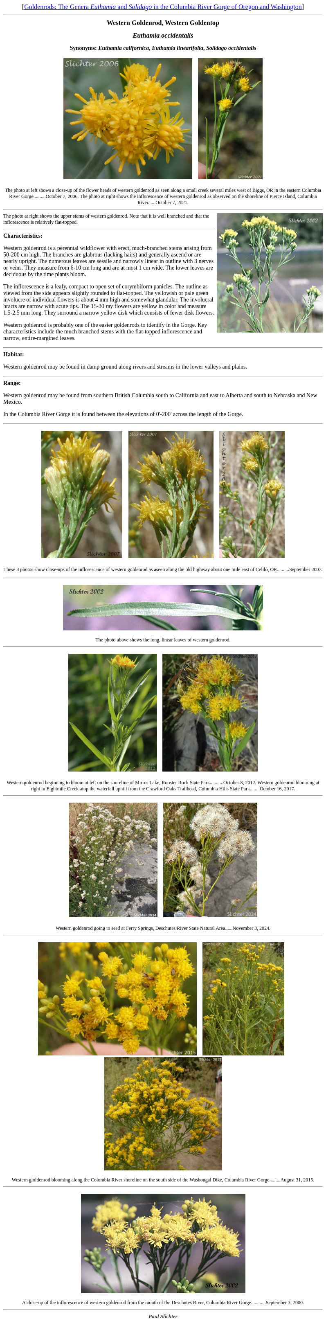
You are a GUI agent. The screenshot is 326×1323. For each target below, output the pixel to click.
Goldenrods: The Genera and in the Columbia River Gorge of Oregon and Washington (163, 6)
